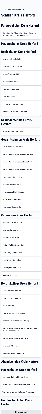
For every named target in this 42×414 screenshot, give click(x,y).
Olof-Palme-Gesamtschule (11, 200)
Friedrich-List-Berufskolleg (11, 346)
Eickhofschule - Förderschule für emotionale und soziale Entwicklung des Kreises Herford (19, 34)
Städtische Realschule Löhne (12, 104)
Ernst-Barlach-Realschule (11, 59)
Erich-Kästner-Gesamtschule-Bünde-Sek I (17, 162)
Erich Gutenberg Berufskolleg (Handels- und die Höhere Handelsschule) (19, 329)
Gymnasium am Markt (10, 238)
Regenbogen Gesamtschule (12, 207)
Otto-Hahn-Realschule (10, 82)
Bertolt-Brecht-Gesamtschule (12, 147)
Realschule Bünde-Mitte (11, 89)
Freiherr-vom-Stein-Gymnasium (13, 222)
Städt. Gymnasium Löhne (11, 260)
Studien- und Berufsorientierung (14, 9)
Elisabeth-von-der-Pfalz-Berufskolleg (15, 321)
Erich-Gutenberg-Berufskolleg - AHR (15, 338)
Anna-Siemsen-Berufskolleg (12, 291)
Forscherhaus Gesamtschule (12, 177)
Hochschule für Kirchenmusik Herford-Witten (18, 385)
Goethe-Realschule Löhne (11, 74)
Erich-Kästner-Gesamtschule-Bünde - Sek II (17, 154)
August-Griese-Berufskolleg (12, 298)
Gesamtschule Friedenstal (11, 184)
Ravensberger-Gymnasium (12, 253)
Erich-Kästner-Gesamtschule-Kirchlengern (17, 169)
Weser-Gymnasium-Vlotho (11, 268)
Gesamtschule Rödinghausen (13, 192)
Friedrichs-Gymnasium (10, 230)
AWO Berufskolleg (8, 306)
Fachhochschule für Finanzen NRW (15, 377)
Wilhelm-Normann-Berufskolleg (13, 353)
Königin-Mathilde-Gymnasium (13, 245)
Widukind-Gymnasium (10, 275)
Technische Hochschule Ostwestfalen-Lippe (18, 392)
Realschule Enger (8, 97)
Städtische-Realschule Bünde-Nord (14, 112)
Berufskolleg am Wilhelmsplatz (13, 313)
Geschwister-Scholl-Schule (12, 67)
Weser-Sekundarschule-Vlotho (13, 131)
